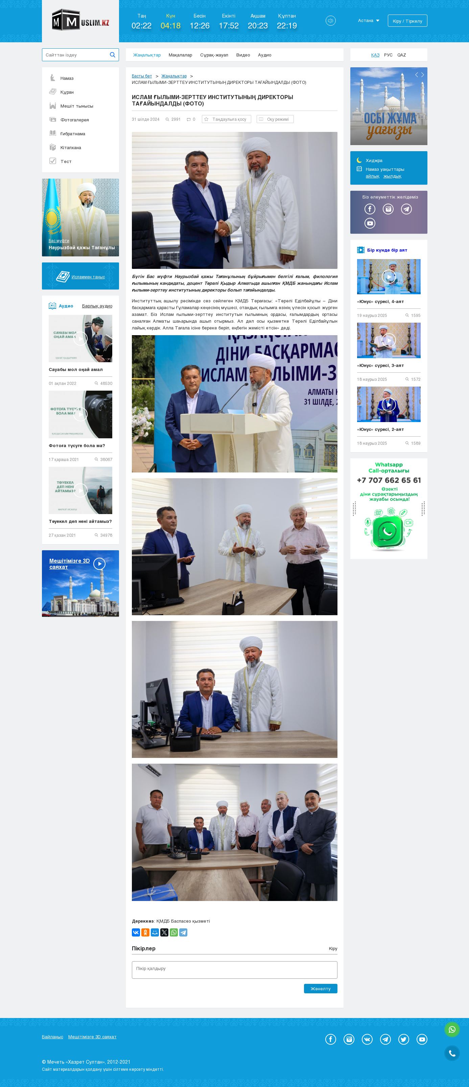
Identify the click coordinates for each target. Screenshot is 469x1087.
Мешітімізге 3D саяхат (92, 1036)
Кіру (333, 948)
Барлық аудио (97, 305)
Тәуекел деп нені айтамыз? (80, 521)
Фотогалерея (69, 120)
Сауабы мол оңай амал (76, 369)
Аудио (264, 54)
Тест (60, 161)
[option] (388, 107)
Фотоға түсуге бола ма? (77, 445)
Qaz (401, 54)
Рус (388, 54)
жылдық (392, 176)
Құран (61, 92)
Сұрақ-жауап (214, 54)
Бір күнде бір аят (387, 250)
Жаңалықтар (147, 54)
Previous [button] (416, 74)
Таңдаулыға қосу (225, 119)
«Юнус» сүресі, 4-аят (380, 301)
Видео (243, 54)
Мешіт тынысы (71, 106)
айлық (372, 176)
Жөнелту (321, 988)
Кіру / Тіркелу (407, 21)
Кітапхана (65, 147)
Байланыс (52, 1036)
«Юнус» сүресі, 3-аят (380, 365)
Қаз (375, 54)
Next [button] (422, 74)
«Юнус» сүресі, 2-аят (380, 429)
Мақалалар (180, 54)
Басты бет (142, 75)
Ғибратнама (67, 134)
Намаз (61, 78)
